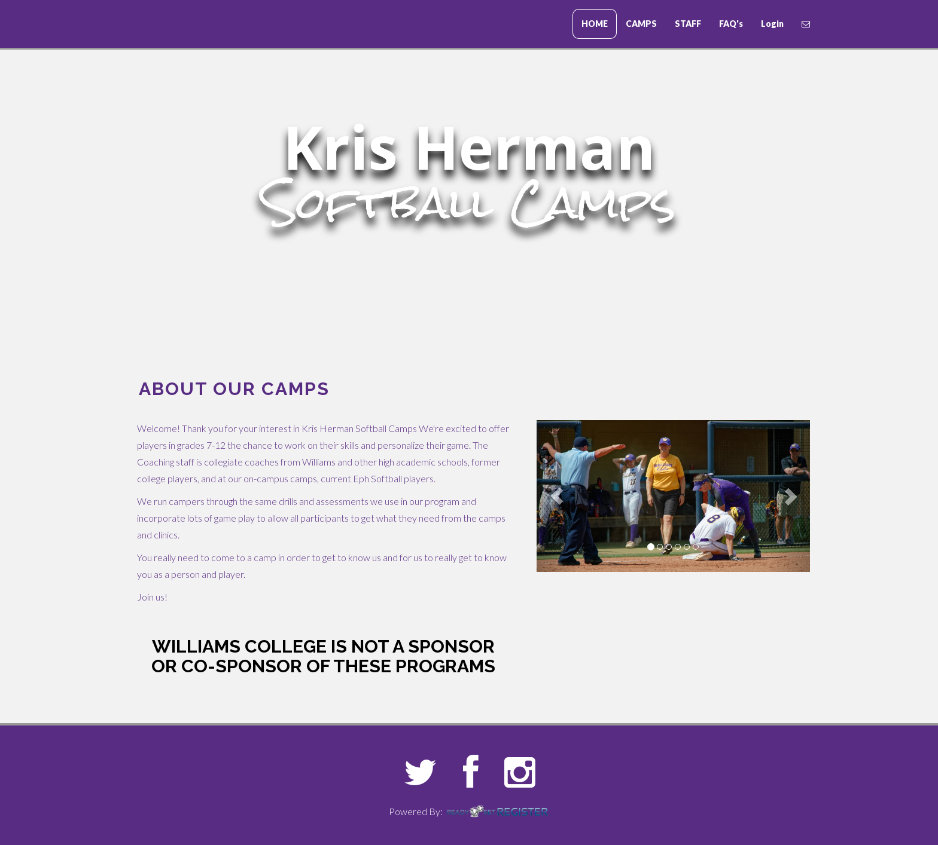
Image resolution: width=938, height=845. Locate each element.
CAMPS (641, 24)
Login (772, 24)
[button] (557, 496)
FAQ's (731, 24)
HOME (594, 24)
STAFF (688, 24)
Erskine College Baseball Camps (191, 25)
